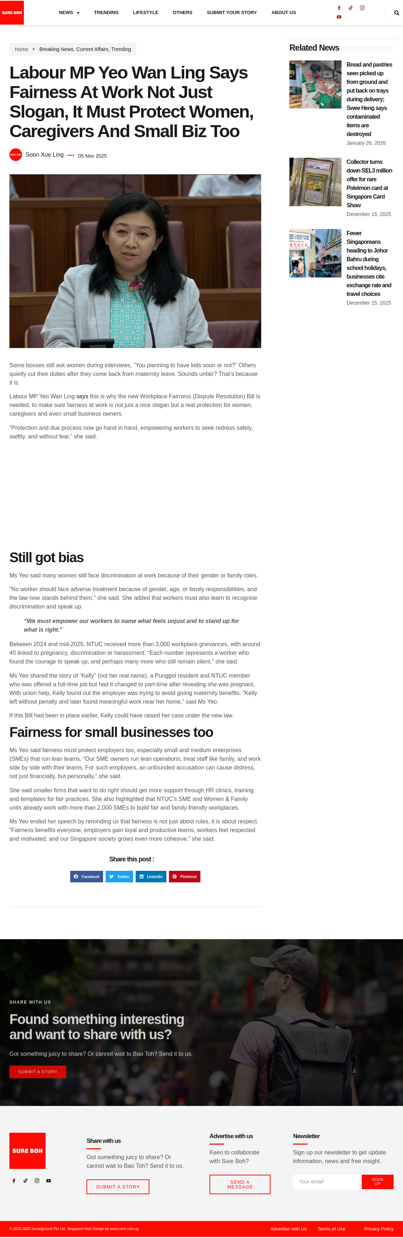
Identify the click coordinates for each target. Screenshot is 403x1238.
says (82, 396)
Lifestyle (145, 13)
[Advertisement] (135, 496)
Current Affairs (92, 49)
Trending (106, 13)
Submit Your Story (232, 13)
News (69, 14)
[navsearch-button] (397, 13)
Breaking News (56, 49)
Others (182, 13)
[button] (86, 876)
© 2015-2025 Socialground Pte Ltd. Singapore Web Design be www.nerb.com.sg (74, 1230)
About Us (283, 13)
